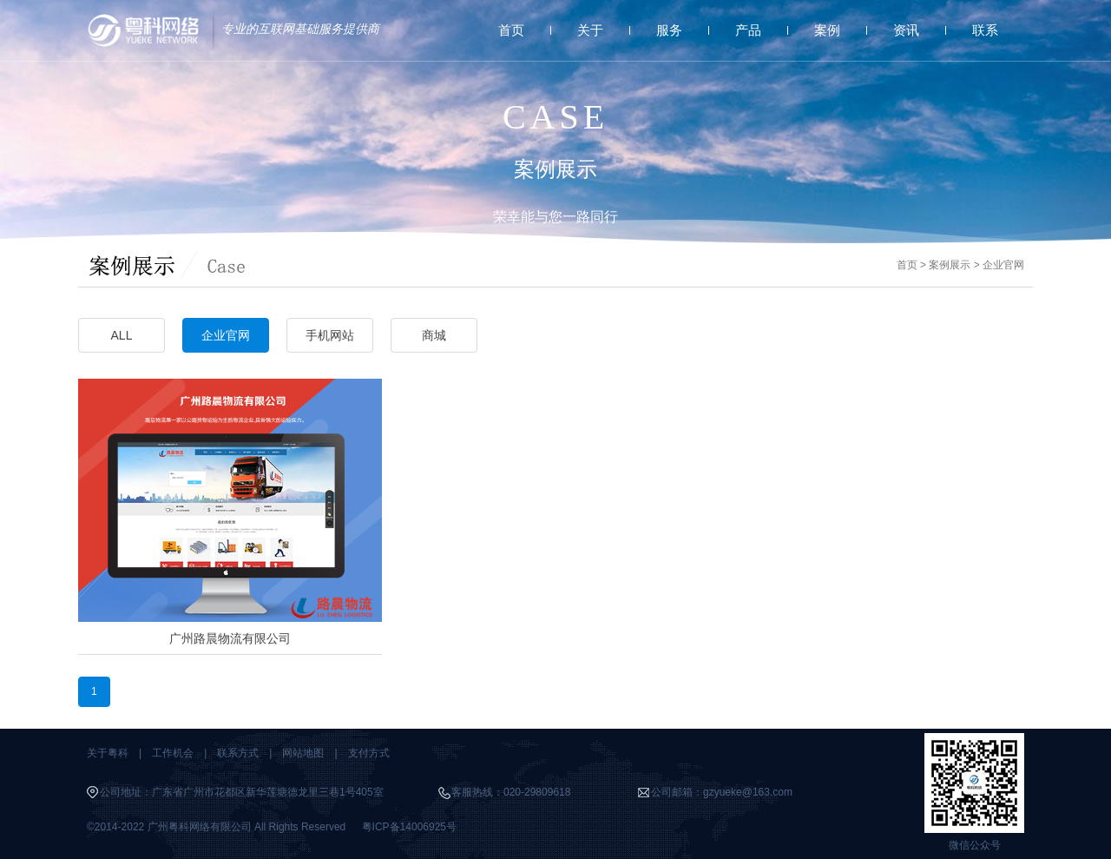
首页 (511, 30)
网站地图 (303, 753)
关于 (590, 30)
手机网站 (330, 335)
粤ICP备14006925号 (409, 827)
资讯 (906, 30)
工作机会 (173, 753)
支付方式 (369, 753)
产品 (748, 30)
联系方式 (238, 753)
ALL (122, 335)
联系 (985, 30)
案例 (827, 30)
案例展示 (949, 265)
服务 (669, 30)
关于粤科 (107, 753)
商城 (434, 335)
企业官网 (1003, 265)
